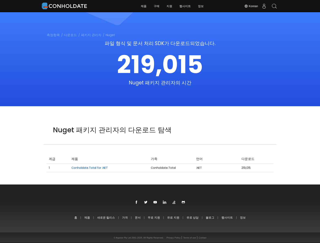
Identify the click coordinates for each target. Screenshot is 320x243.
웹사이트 (185, 6)
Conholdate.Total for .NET (89, 168)
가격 (125, 217)
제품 (144, 6)
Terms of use (189, 237)
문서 (138, 217)
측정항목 (53, 35)
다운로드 (70, 35)
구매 (156, 6)
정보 (201, 6)
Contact (202, 237)
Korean (251, 6)
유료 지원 (173, 217)
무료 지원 (154, 217)
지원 (169, 6)
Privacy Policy (173, 237)
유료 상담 (193, 217)
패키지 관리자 (91, 35)
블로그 (210, 217)
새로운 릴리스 (106, 217)
